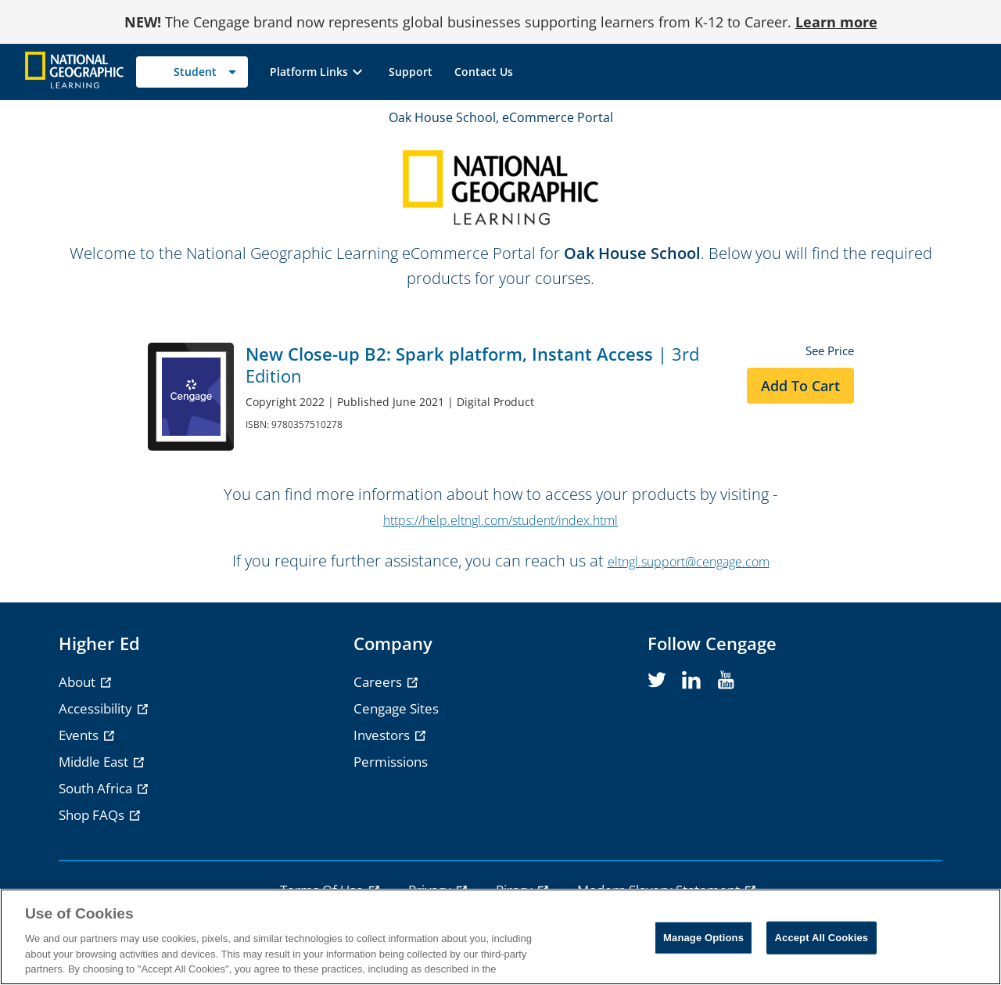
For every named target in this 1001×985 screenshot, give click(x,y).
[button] (318, 72)
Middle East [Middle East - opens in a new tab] (95, 762)
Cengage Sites (396, 708)
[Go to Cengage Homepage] (74, 70)
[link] (410, 72)
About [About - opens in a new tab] (79, 682)
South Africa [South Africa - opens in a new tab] (97, 788)
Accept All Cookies (822, 938)
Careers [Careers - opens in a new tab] (379, 682)
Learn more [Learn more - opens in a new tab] (836, 22)
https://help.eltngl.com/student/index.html (500, 520)
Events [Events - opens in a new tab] (80, 735)
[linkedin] (691, 680)
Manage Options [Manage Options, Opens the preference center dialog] (703, 938)
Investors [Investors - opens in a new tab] (383, 735)
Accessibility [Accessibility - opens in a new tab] (97, 708)
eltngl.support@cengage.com (689, 561)
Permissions (390, 762)
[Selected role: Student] (192, 72)
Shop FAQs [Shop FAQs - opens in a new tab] (93, 815)
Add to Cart (800, 385)
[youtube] (725, 680)
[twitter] (657, 680)
